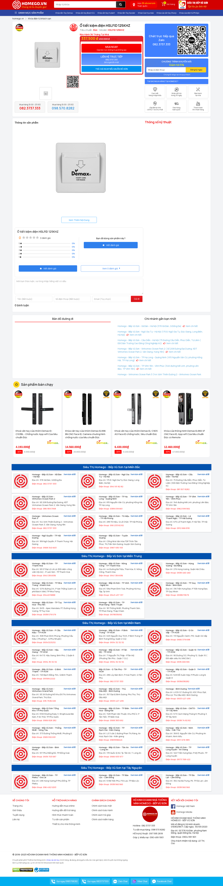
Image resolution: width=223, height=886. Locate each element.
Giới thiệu (17, 810)
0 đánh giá (45, 238)
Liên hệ (16, 819)
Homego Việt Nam (183, 806)
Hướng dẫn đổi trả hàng (64, 810)
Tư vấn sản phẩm (60, 819)
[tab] (111, 69)
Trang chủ (17, 805)
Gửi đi (136, 298)
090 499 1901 (157, 837)
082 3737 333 (148, 825)
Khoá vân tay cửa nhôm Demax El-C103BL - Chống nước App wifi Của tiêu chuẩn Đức (36, 434)
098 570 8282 (158, 829)
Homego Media (181, 811)
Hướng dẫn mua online (63, 805)
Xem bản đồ (69, 474)
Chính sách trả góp (101, 814)
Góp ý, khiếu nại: (141, 837)
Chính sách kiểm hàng (103, 819)
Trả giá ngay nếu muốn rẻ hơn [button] (111, 68)
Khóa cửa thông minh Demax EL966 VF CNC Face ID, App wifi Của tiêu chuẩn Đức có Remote (184, 434)
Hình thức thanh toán (62, 814)
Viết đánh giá (111, 245)
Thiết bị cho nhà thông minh (66, 824)
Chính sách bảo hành (102, 810)
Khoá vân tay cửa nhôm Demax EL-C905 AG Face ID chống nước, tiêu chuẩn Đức (136, 432)
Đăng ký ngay (196, 69)
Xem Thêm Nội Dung (79, 220)
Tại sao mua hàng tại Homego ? (162, 81)
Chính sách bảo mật (102, 805)
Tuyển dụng (18, 814)
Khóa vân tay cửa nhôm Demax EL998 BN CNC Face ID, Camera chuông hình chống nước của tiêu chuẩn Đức (85, 434)
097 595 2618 (156, 833)
